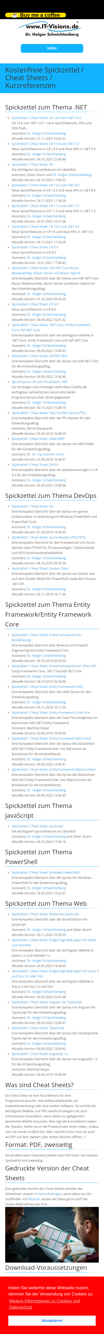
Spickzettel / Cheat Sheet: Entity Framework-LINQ (47, 686)
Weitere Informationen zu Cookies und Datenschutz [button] (44, 1304)
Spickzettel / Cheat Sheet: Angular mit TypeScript (47, 1002)
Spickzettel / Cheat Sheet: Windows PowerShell (45, 872)
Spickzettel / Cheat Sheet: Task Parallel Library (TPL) (49, 413)
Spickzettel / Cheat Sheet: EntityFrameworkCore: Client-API (54, 666)
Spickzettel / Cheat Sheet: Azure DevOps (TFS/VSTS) (49, 537)
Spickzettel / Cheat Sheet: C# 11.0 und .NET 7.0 (45, 206)
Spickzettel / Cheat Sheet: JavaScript (37, 826)
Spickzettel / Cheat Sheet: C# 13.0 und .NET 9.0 (45, 144)
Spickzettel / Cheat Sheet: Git (32, 506)
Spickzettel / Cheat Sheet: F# (32, 164)
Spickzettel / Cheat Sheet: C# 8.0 (35, 304)
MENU (52, 48)
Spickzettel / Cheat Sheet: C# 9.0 (35, 247)
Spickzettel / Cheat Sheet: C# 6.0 (35, 464)
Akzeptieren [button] (52, 1320)
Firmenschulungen (48, 1194)
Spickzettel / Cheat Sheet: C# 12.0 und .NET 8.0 (45, 185)
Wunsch (34, 1199)
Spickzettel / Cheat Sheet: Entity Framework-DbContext (51, 738)
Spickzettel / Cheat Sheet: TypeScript (38, 1028)
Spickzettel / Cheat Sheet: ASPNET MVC (40, 356)
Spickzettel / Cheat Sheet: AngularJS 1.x (40, 1054)
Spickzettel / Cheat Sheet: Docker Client (40, 568)
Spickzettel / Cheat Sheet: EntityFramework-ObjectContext (54, 769)
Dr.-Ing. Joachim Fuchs (48, 454)
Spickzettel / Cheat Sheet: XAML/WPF (38, 439)
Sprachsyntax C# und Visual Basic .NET (40, 382)
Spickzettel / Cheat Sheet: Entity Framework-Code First (51, 712)
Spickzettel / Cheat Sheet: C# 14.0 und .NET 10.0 (46, 118)
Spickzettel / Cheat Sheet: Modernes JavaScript (45, 914)
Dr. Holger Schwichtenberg (46, 133)
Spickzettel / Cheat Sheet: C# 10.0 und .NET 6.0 (45, 226)
